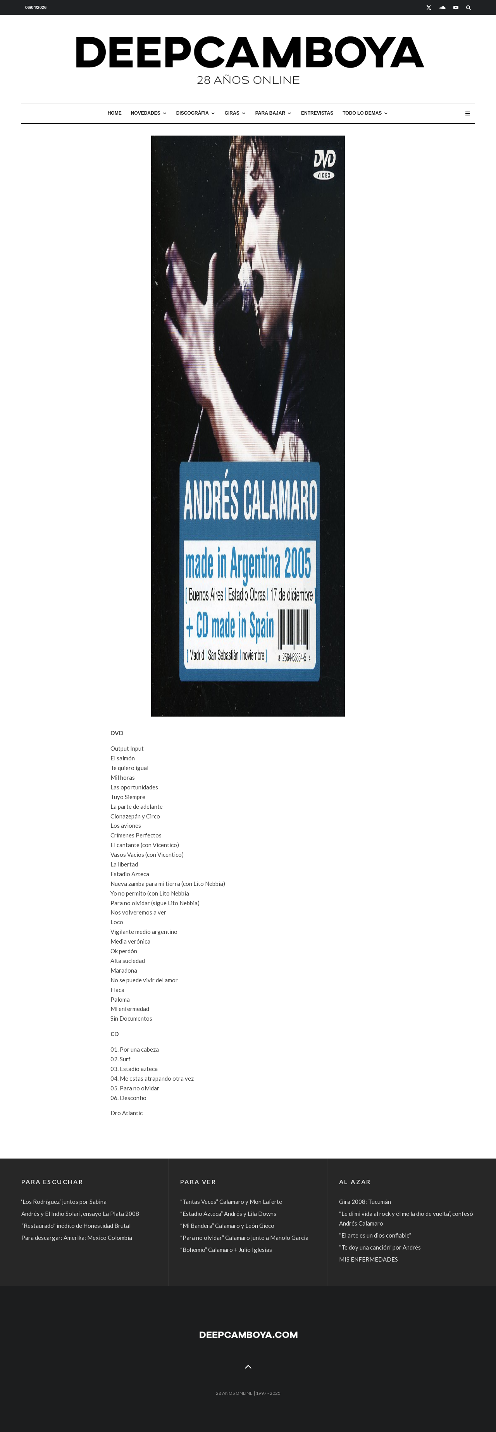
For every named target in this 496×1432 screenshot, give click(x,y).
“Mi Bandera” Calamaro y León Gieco (227, 1225)
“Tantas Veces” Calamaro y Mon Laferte (231, 1201)
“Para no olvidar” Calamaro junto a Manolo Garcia (244, 1237)
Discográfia (192, 113)
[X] (428, 7)
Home (115, 113)
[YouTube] (456, 7)
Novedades (145, 113)
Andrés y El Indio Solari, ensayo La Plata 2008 (80, 1213)
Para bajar (270, 113)
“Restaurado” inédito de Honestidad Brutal (76, 1225)
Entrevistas (317, 113)
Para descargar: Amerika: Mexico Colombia (76, 1237)
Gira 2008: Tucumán (365, 1201)
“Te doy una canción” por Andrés (380, 1247)
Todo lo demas (362, 113)
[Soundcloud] (442, 7)
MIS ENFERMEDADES (368, 1259)
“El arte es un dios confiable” (375, 1235)
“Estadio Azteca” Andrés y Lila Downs (228, 1213)
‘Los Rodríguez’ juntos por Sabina (64, 1201)
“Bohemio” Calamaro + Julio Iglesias (226, 1249)
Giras (232, 113)
